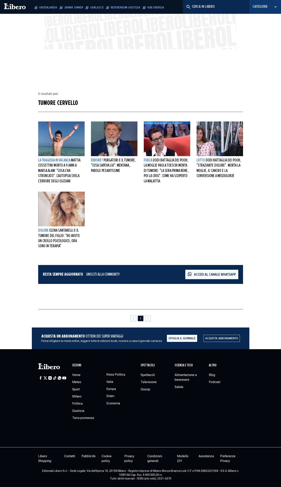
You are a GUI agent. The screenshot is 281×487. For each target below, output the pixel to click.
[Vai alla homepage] (15, 7)
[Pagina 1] (140, 318)
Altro (213, 365)
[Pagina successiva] (147, 318)
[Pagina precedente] (133, 318)
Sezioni (76, 365)
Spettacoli (148, 365)
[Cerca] (188, 7)
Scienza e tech (184, 365)
